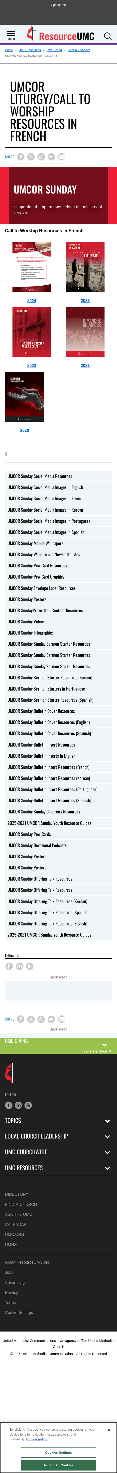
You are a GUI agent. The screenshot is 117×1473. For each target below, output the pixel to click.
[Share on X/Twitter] (31, 157)
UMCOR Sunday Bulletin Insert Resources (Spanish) (49, 800)
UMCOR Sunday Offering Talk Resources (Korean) (47, 901)
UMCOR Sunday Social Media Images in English (45, 487)
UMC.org (14, 1234)
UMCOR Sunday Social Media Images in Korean (45, 509)
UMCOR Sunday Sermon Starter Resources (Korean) (49, 677)
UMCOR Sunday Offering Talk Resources (39, 878)
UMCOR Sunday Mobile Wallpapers (35, 543)
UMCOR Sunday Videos (26, 621)
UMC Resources (30, 50)
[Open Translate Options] (97, 1051)
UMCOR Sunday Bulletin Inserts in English (41, 755)
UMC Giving (16, 1041)
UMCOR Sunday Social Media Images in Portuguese (49, 521)
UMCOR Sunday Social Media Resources (39, 476)
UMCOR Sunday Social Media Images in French (45, 498)
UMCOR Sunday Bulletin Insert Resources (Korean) (48, 778)
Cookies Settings (58, 1452)
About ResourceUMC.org (27, 1262)
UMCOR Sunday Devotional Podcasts (37, 845)
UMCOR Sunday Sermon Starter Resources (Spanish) (50, 699)
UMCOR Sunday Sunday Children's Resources (43, 811)
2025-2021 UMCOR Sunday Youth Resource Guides (49, 823)
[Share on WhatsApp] (41, 157)
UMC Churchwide (26, 1152)
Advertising (15, 1282)
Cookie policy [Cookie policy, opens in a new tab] (36, 1439)
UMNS (11, 1245)
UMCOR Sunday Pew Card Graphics (35, 576)
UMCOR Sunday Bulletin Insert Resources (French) (48, 767)
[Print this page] (51, 157)
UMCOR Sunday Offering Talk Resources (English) (47, 923)
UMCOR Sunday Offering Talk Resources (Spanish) (48, 912)
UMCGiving (54, 50)
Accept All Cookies (59, 1465)
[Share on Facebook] (20, 157)
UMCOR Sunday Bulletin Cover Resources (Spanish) (49, 733)
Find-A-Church (21, 1204)
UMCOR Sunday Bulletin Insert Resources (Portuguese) (52, 789)
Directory (16, 1194)
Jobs (9, 1272)
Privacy (11, 1292)
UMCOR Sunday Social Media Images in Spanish (45, 532)
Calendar (16, 1225)
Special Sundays (79, 50)
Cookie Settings (19, 1312)
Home (9, 50)
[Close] (109, 1430)
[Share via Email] (61, 157)
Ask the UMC (18, 1214)
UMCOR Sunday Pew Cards (29, 834)
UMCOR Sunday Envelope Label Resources (41, 588)
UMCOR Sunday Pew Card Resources (37, 565)
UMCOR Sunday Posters (26, 599)
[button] (108, 36)
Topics (13, 1120)
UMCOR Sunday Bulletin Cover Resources (41, 711)
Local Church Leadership (36, 1136)
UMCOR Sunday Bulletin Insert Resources (41, 744)
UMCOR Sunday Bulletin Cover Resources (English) (48, 722)
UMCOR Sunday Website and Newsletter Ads (43, 554)
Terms (10, 1303)
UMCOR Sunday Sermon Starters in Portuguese (46, 688)
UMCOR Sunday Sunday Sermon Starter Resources (48, 643)
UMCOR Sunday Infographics (30, 632)
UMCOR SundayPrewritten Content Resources (45, 610)
